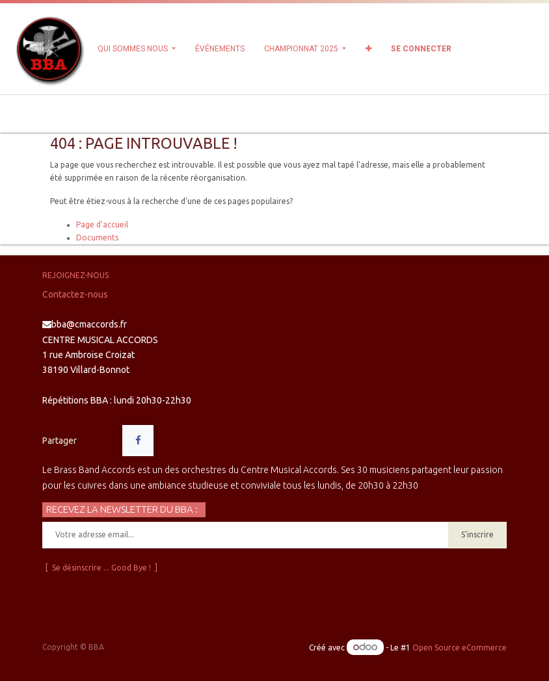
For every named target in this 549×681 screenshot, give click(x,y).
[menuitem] (219, 49)
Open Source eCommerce (459, 647)
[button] (368, 49)
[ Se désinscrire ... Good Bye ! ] (101, 567)
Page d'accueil (102, 224)
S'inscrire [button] (477, 534)
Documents (97, 237)
